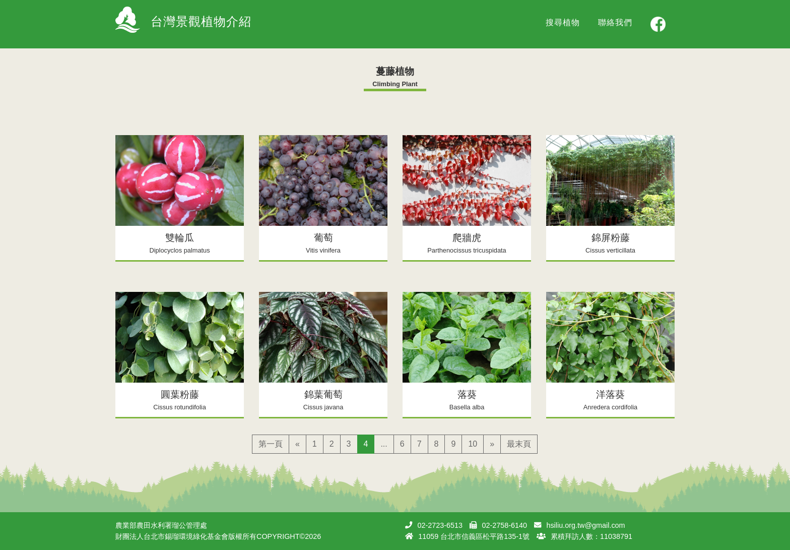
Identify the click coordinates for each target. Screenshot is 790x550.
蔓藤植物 (395, 71)
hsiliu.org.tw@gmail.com (585, 525)
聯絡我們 (615, 22)
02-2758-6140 (504, 525)
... (383, 444)
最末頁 (519, 444)
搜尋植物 (563, 22)
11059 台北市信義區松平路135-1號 (474, 536)
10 (472, 444)
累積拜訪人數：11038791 (591, 536)
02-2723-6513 (440, 525)
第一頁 (270, 444)
